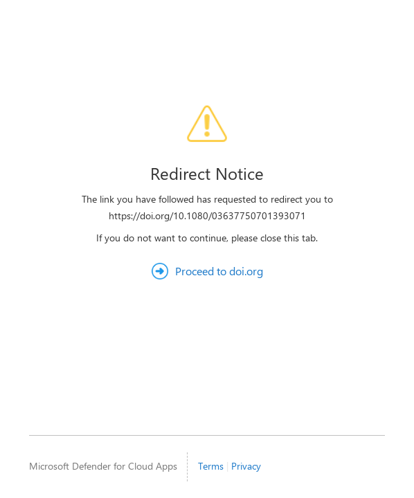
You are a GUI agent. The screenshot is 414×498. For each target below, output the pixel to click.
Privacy (246, 465)
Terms (211, 465)
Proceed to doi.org (219, 271)
